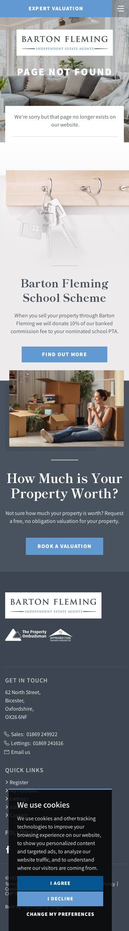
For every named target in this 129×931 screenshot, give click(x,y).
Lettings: (33, 743)
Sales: (30, 734)
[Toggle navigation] (120, 8)
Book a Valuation (64, 546)
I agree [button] (60, 883)
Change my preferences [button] (60, 914)
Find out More (64, 354)
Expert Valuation (56, 8)
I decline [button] (60, 898)
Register (16, 782)
